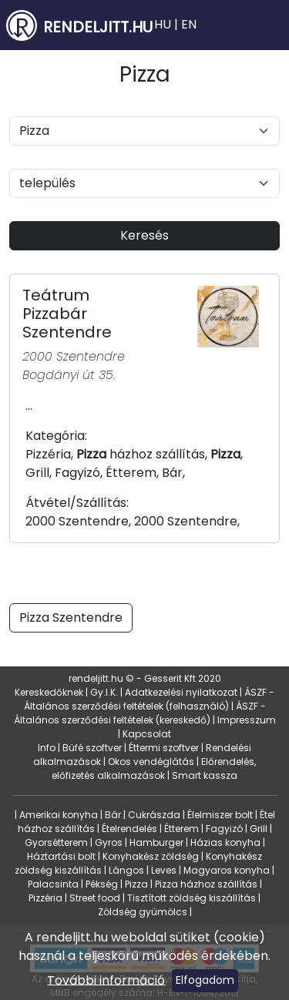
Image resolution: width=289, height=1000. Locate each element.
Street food (94, 897)
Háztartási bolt (61, 856)
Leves (163, 870)
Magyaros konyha (226, 870)
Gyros (109, 842)
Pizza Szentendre (71, 617)
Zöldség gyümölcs (142, 911)
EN (189, 24)
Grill (258, 828)
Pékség (102, 884)
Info (46, 747)
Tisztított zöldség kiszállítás (191, 897)
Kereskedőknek (49, 692)
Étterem (181, 828)
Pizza (136, 884)
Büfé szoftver (92, 747)
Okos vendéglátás (151, 761)
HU (162, 24)
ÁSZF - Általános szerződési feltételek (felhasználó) (149, 699)
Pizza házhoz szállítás (206, 884)
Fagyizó (224, 828)
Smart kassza (204, 775)
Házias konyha (225, 842)
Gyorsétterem (56, 842)
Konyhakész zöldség (150, 856)
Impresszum (246, 720)
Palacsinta (53, 884)
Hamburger (156, 842)
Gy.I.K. (104, 692)
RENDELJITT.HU (98, 27)
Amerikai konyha (58, 814)
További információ (106, 979)
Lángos (126, 870)
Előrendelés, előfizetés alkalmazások (154, 768)
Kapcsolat (147, 733)
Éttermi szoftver (164, 747)
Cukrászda (154, 814)
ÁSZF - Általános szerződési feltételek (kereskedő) (140, 713)
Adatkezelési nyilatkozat (181, 692)
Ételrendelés (129, 828)
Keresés (144, 235)
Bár (113, 814)
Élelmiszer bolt (220, 814)
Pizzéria (45, 897)
